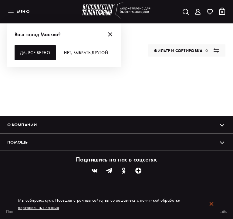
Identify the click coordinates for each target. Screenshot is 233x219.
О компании (116, 124)
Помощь (116, 142)
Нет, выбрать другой (86, 52)
